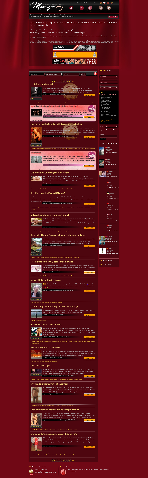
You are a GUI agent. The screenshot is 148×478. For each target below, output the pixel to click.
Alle (102, 92)
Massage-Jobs (105, 114)
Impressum (89, 2)
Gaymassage (104, 111)
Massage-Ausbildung (107, 112)
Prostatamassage (106, 107)
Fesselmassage (105, 121)
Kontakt (79, 2)
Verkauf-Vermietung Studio (108, 115)
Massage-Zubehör (106, 117)
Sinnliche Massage (106, 98)
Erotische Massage (106, 95)
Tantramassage (105, 100)
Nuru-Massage (105, 104)
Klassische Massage (106, 97)
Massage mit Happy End (108, 94)
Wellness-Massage (106, 101)
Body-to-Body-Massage (107, 105)
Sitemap (96, 2)
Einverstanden (113, 17)
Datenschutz (72, 2)
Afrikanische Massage (107, 110)
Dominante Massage (107, 119)
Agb (84, 2)
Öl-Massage (104, 103)
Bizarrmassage (105, 120)
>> (73, 81)
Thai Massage (105, 108)
